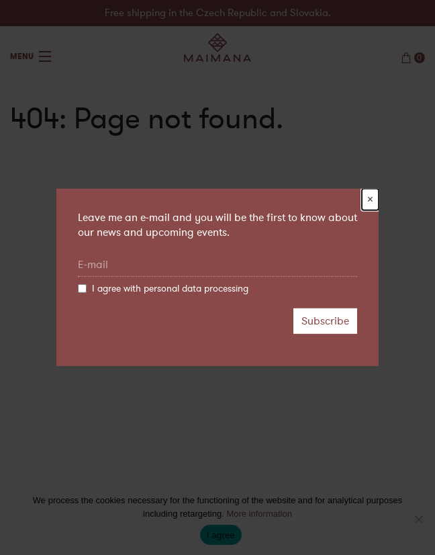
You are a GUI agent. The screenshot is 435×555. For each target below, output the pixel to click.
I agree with (163, 289)
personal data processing (196, 288)
